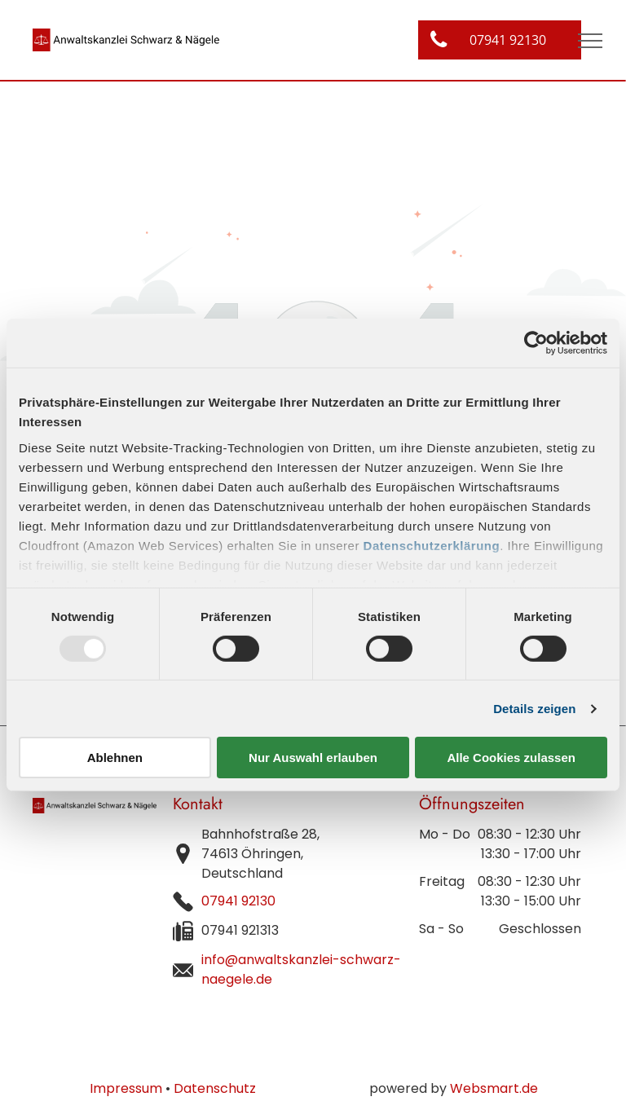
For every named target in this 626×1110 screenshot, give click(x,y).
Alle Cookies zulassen (511, 757)
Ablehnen (115, 757)
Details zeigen (534, 709)
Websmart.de (494, 1088)
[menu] (590, 41)
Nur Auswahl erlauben (313, 757)
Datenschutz (215, 1088)
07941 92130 (238, 901)
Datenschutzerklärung (432, 545)
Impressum (126, 1088)
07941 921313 (240, 930)
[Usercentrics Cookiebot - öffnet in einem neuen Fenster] (536, 343)
